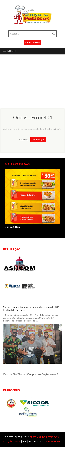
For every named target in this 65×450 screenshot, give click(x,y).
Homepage (38, 139)
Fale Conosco (32, 42)
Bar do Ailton (12, 227)
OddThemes (54, 441)
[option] (32, 198)
